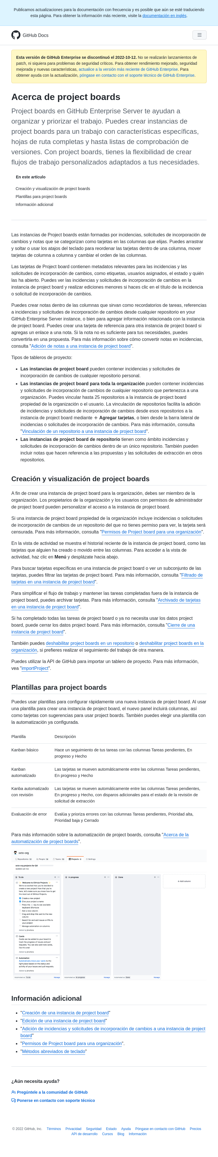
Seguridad (94, 1129)
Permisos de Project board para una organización (151, 531)
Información (138, 1134)
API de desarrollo (85, 1134)
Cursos (107, 1134)
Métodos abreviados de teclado (53, 1051)
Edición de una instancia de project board (64, 1020)
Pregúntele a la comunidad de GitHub (49, 1092)
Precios (195, 1129)
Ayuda (126, 1129)
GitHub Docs (36, 35)
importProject (35, 668)
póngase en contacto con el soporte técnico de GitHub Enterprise (136, 75)
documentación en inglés (164, 15)
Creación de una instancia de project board (65, 1012)
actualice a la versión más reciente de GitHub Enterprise (128, 69)
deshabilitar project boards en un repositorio (90, 643)
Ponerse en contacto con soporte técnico (53, 1100)
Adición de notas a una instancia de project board (81, 346)
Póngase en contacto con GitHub (160, 1129)
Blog (121, 1134)
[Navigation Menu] (199, 34)
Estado (111, 1129)
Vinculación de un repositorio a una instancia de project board (84, 431)
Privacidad (73, 1129)
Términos (54, 1129)
